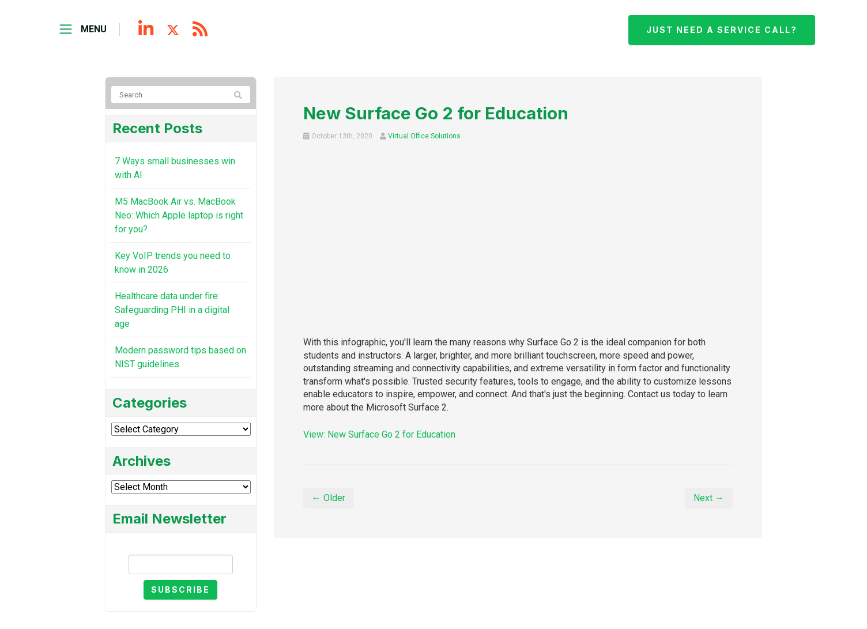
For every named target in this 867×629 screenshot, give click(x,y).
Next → (708, 497)
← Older (328, 497)
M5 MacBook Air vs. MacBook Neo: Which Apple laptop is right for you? (179, 215)
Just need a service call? (721, 30)
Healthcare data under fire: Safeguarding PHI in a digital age (172, 310)
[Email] (181, 564)
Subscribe (180, 589)
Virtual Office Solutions (424, 136)
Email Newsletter (180, 544)
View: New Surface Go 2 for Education (379, 434)
